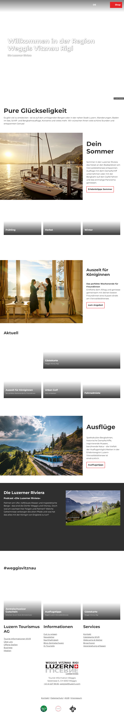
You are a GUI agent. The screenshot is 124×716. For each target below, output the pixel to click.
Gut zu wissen (50, 634)
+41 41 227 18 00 (51, 684)
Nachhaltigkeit (51, 640)
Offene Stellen (11, 645)
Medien (7, 650)
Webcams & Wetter (92, 640)
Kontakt (87, 634)
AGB (67, 698)
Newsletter (49, 637)
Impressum (76, 698)
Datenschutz (57, 698)
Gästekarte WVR (91, 637)
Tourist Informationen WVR (17, 639)
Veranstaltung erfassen (94, 646)
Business (8, 648)
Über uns (8, 642)
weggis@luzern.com (70, 684)
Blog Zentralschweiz (54, 643)
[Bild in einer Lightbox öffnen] (62, 668)
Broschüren (89, 643)
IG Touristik (49, 646)
